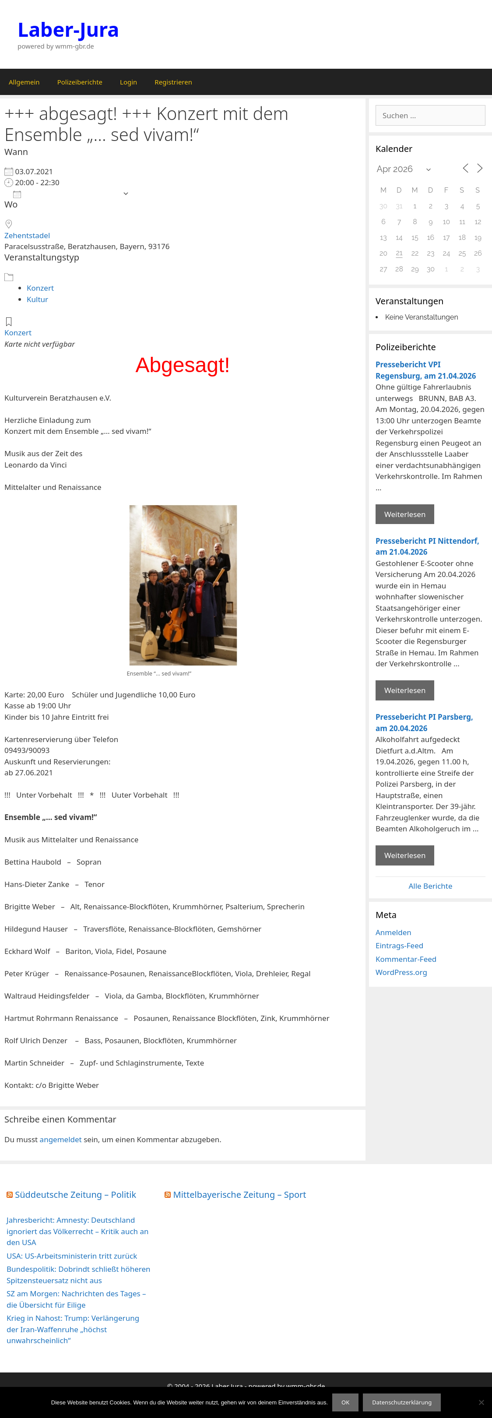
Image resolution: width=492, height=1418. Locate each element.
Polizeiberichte (79, 81)
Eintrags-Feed (399, 945)
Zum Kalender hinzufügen (65, 194)
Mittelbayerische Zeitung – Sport (239, 1194)
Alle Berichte (430, 886)
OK (345, 1402)
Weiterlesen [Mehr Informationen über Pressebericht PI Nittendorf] (404, 690)
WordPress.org (401, 972)
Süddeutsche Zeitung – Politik (75, 1194)
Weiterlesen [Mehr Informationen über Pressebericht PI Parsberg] (404, 855)
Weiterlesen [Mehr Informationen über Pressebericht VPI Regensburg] (404, 514)
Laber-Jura (68, 29)
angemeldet (61, 1139)
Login (128, 81)
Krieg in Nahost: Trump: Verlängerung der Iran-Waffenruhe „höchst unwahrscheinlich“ (73, 1329)
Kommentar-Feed (406, 959)
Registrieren (173, 81)
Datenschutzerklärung (402, 1402)
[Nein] (481, 1402)
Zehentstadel (27, 235)
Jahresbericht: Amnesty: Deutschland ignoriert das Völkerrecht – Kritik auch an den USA (78, 1231)
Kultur (37, 299)
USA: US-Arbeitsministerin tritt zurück (72, 1256)
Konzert (40, 288)
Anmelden (393, 932)
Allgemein (24, 81)
